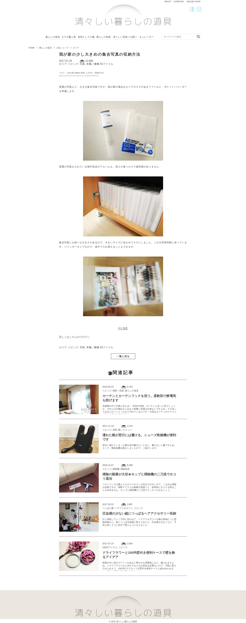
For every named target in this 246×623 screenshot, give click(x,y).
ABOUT (167, 1)
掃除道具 (125, 469)
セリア (63, 64)
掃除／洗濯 (118, 390)
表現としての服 (86, 37)
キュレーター (146, 37)
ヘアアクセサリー (124, 508)
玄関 (115, 430)
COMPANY (179, 1)
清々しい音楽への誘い (125, 37)
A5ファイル (106, 64)
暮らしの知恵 (103, 37)
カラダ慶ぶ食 (68, 37)
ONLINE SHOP (193, 1)
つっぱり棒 (108, 508)
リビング (73, 64)
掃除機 (116, 469)
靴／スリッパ (125, 430)
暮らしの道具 (52, 37)
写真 (82, 64)
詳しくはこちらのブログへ (74, 337)
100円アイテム (109, 547)
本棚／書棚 (92, 64)
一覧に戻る (123, 356)
